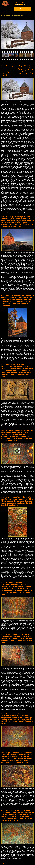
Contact (22, 2)
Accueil (16, 2)
